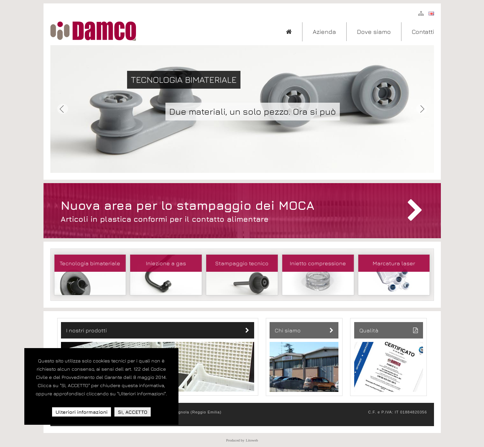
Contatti (423, 31)
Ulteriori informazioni (81, 412)
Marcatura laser (394, 263)
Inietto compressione (318, 263)
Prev (62, 109)
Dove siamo (374, 31)
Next (421, 109)
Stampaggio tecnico (242, 263)
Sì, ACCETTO (132, 412)
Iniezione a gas (166, 263)
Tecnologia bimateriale (90, 263)
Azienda (324, 31)
